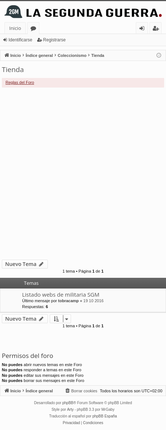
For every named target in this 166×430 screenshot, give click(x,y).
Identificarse (20, 39)
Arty (70, 409)
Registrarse (54, 39)
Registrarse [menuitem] (157, 29)
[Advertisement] (83, 173)
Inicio (15, 28)
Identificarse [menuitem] (144, 29)
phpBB (67, 403)
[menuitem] (80, 391)
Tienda (13, 69)
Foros (35, 29)
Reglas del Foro (20, 82)
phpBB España (104, 416)
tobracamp (68, 300)
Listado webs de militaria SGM (60, 294)
